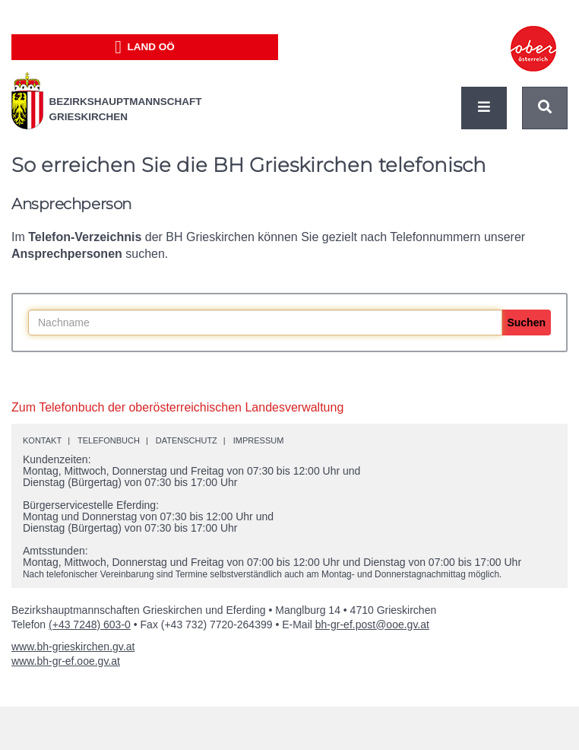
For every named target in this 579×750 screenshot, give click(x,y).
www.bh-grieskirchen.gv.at (72, 646)
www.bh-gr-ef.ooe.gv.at (65, 661)
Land (145, 47)
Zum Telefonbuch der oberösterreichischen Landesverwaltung (177, 407)
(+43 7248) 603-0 (90, 624)
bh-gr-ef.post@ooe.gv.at (372, 624)
